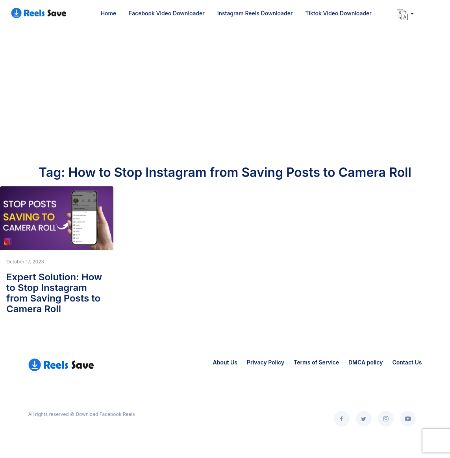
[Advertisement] (225, 106)
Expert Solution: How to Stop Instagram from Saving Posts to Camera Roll (54, 293)
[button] (405, 14)
